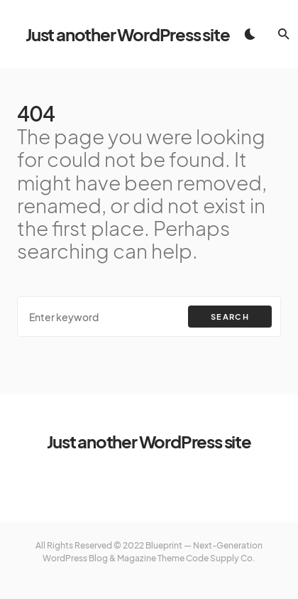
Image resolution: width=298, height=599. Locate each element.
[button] (249, 34)
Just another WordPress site (128, 34)
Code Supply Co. (220, 558)
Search (230, 316)
